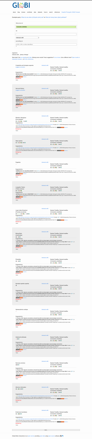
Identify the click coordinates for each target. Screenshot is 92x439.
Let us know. (57, 57)
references (57, 12)
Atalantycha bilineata (21, 337)
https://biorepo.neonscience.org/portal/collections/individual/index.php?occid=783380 (35, 418)
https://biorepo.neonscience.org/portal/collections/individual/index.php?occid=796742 (35, 147)
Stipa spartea (19, 140)
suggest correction (20, 67)
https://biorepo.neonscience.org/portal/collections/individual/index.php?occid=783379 (35, 124)
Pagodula (18, 162)
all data (30, 57)
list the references (28, 59)
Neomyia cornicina (20, 363)
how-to (45, 12)
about (14, 12)
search (51, 12)
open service (31, 436)
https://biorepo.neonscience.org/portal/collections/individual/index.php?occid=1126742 (36, 395)
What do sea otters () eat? (32, 17)
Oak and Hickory (20, 88)
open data (42, 436)
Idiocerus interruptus (21, 387)
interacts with (45, 65)
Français (77, 12)
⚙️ (38, 74)
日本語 (73, 12)
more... (45, 430)
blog (19, 12)
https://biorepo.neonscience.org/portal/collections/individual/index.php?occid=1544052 (36, 217)
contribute (29, 12)
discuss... (25, 76)
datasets (40, 12)
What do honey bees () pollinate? (56, 17)
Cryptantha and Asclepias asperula (24, 65)
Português (68, 12)
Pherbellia (18, 259)
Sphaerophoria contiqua (22, 309)
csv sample (23, 57)
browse (23, 12)
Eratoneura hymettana (21, 412)
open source (51, 436)
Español (64, 12)
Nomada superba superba (22, 283)
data (35, 12)
